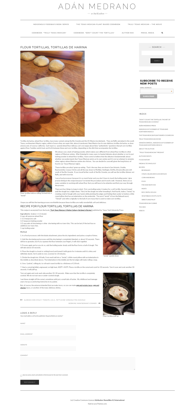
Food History (144, 160)
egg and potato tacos (84, 285)
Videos (141, 211)
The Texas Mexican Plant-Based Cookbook (98, 24)
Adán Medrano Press (147, 126)
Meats (144, 189)
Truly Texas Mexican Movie (150, 139)
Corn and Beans (148, 177)
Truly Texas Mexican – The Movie (145, 24)
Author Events (145, 156)
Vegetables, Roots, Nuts (151, 196)
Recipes (142, 167)
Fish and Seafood (149, 185)
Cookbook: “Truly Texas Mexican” (49, 33)
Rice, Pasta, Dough (149, 192)
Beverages (146, 170)
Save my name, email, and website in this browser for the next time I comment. (45, 375)
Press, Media (147, 33)
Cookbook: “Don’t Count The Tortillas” (94, 33)
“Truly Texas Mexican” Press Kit (151, 152)
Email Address (26, 334)
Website (23, 345)
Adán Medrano (97, 6)
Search (157, 61)
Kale (89, 404)
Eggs (144, 181)
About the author (146, 149)
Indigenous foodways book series (51, 24)
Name (22, 323)
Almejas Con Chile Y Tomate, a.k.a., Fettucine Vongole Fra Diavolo (54, 300)
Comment (24, 355)
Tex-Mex (142, 207)
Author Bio (128, 33)
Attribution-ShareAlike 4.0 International (109, 400)
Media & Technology (147, 163)
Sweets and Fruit (148, 200)
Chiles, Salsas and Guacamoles (154, 174)
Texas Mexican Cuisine (148, 203)
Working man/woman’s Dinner (82, 303)
